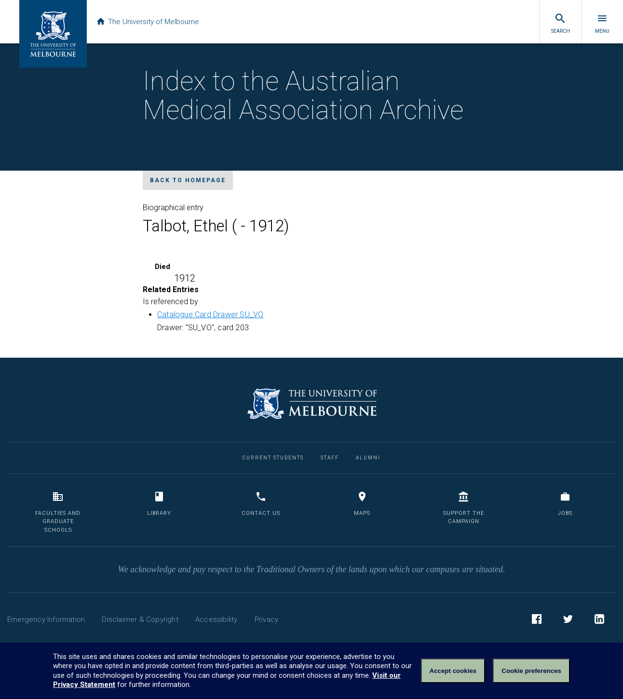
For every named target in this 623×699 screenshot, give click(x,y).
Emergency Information (46, 619)
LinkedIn (599, 620)
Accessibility (216, 619)
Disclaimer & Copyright (140, 619)
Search (560, 23)
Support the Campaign (463, 508)
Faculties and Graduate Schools (58, 512)
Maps (362, 503)
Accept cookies (453, 670)
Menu (602, 23)
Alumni (368, 457)
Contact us (261, 503)
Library (159, 503)
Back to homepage (188, 180)
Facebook (536, 620)
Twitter (568, 620)
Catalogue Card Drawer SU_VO (210, 314)
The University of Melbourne (150, 21)
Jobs (565, 503)
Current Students (273, 457)
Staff (330, 457)
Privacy (266, 619)
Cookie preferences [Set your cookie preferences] (531, 670)
